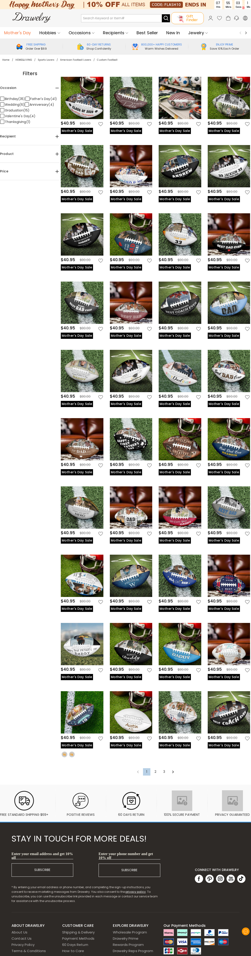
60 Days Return (75, 944)
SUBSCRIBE (42, 870)
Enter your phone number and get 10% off (126, 856)
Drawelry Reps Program (133, 950)
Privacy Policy (23, 944)
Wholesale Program (130, 932)
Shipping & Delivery (78, 932)
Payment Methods (78, 938)
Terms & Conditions (29, 950)
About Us (19, 932)
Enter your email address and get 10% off (42, 856)
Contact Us (22, 938)
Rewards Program (128, 944)
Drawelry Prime (125, 938)
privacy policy (136, 892)
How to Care (73, 950)
